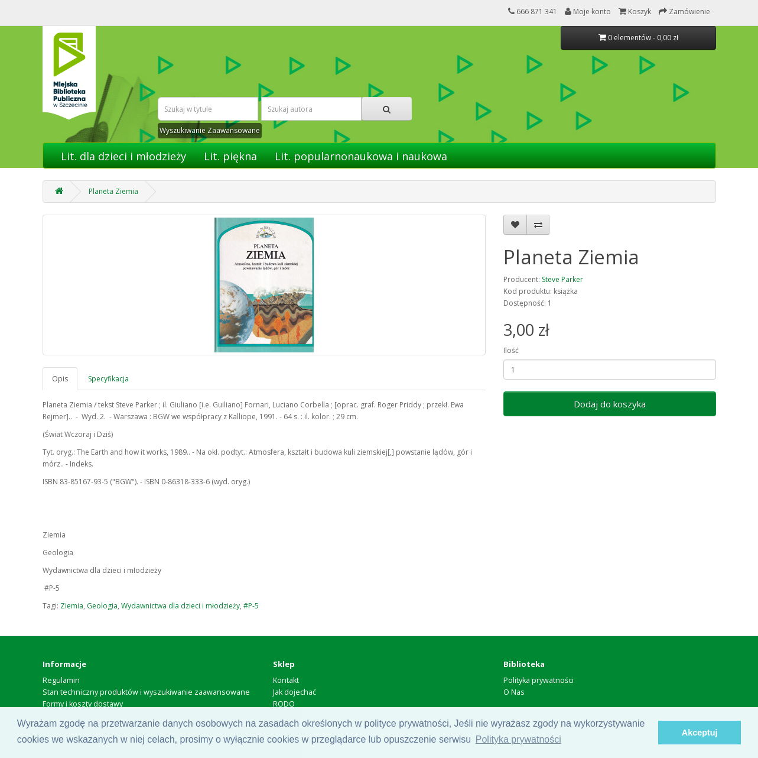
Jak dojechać (294, 692)
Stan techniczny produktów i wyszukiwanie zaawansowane (146, 692)
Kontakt (286, 680)
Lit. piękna (230, 156)
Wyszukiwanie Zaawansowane (210, 130)
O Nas (514, 692)
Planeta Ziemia (113, 191)
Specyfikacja (108, 379)
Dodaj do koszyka (610, 404)
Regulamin (61, 680)
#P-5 (251, 606)
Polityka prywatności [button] (518, 739)
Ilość (511, 350)
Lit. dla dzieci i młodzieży (123, 156)
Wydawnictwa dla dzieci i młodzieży (180, 606)
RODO (284, 704)
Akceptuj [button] (700, 732)
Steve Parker (562, 279)
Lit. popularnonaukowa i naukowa (361, 156)
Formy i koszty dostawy (83, 704)
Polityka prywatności (538, 680)
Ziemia (71, 606)
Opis (60, 379)
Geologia (102, 606)
